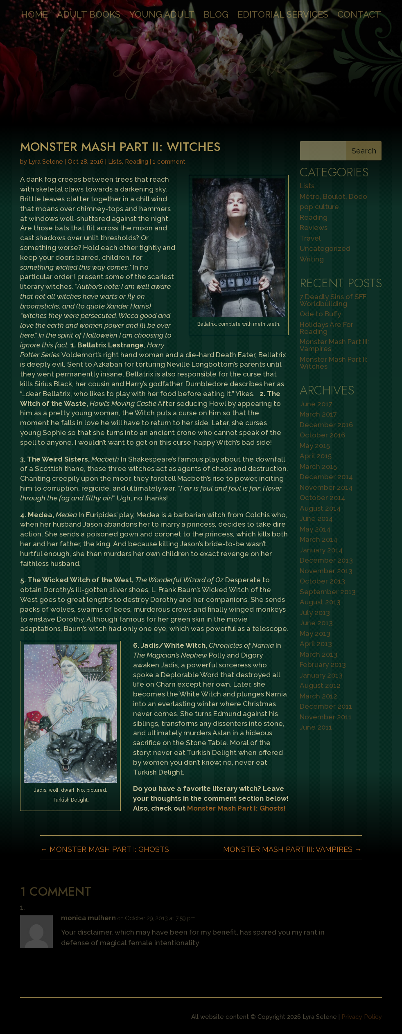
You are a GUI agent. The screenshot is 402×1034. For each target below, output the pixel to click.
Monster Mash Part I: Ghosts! (236, 808)
